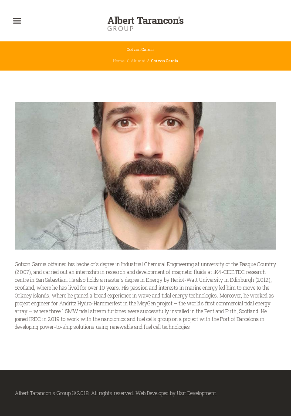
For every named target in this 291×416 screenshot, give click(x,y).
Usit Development (196, 392)
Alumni (138, 61)
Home (119, 61)
